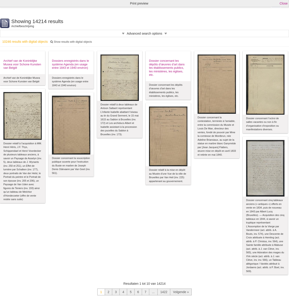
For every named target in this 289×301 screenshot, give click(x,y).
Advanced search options (144, 33)
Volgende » (181, 292)
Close (284, 3)
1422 (163, 292)
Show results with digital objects (71, 41)
